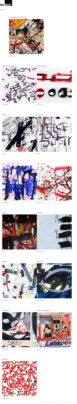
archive (5, 359)
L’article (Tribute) (44, 310)
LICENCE (40, 213)
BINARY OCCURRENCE (9, 66)
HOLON (4, 261)
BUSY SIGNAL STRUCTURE (10, 164)
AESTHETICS (6, 310)
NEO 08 (39, 261)
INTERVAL (40, 115)
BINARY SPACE (42, 66)
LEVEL (4, 213)
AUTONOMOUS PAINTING (17, 17)
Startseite (2, 9)
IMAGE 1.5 (5, 115)
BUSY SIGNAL (41, 164)
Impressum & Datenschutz (47, 401)
